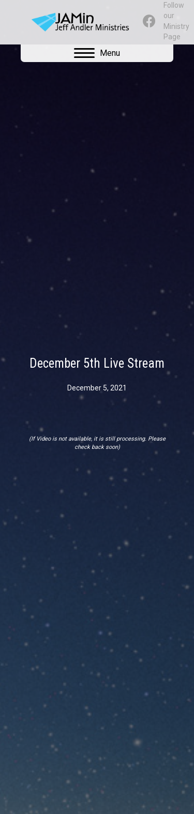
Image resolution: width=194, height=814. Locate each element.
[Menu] (97, 53)
